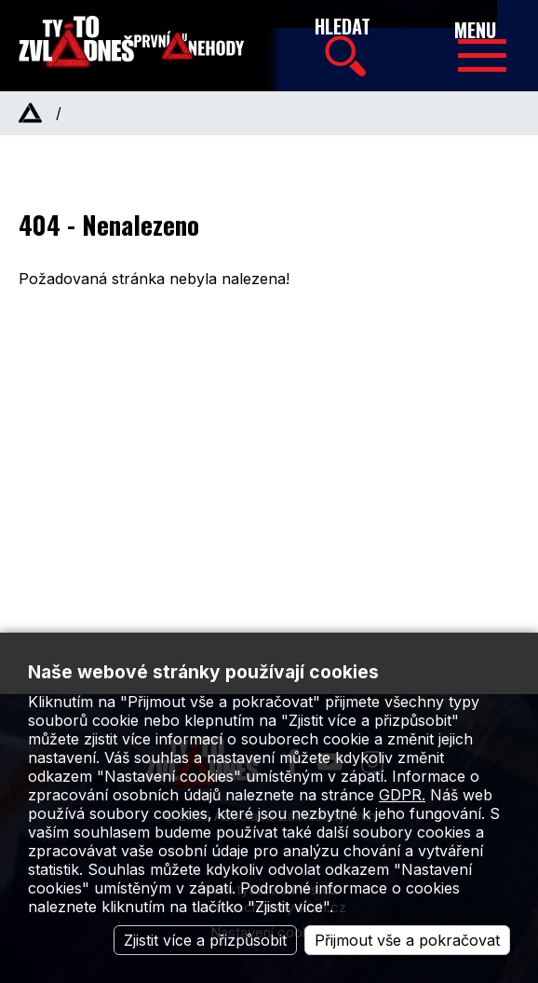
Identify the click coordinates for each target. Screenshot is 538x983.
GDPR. (402, 794)
